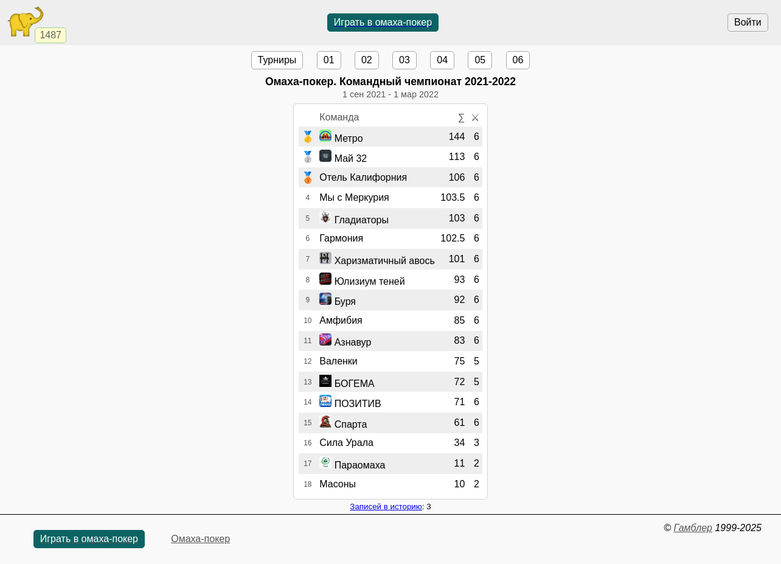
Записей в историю (386, 506)
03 (404, 60)
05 (479, 60)
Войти (748, 22)
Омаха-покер (200, 539)
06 (518, 60)
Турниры (277, 60)
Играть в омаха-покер (383, 22)
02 (366, 60)
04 (442, 60)
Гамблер (692, 528)
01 (329, 60)
